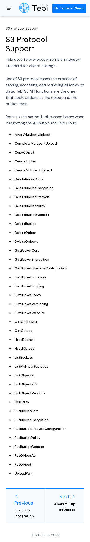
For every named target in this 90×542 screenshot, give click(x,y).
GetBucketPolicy (28, 295)
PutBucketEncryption (31, 420)
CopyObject (24, 152)
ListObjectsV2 (26, 384)
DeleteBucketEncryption (34, 188)
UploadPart (24, 473)
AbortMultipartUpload (32, 134)
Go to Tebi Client (69, 8)
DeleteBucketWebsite (32, 215)
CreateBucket (25, 161)
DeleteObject (25, 232)
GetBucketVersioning (31, 304)
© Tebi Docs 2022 (45, 535)
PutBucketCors (26, 411)
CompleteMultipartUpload (36, 143)
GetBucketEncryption (32, 259)
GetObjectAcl (26, 322)
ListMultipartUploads (31, 366)
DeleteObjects (26, 241)
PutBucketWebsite (29, 446)
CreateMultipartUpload (33, 170)
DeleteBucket (25, 223)
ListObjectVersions (30, 393)
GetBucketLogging (29, 286)
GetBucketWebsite (30, 313)
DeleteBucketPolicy (30, 206)
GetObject (23, 330)
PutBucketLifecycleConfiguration (40, 429)
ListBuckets (24, 357)
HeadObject (24, 348)
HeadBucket (24, 339)
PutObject (23, 464)
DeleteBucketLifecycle (32, 197)
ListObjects (24, 375)
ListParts (22, 402)
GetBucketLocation (30, 277)
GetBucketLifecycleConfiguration (41, 268)
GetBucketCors (27, 250)
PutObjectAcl (25, 455)
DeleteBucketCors (29, 179)
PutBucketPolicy (27, 437)
